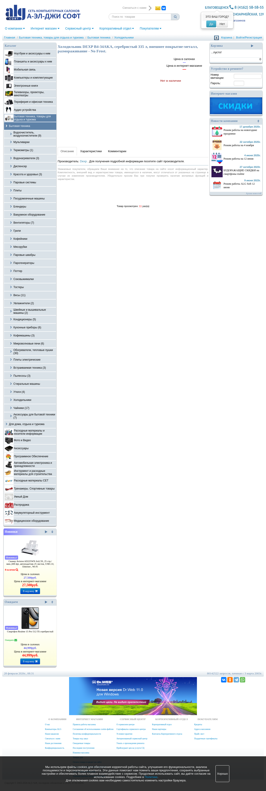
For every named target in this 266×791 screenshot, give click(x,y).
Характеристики (91, 151)
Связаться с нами (52, 739)
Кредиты (198, 724)
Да (211, 24)
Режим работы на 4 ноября (239, 145)
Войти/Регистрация (249, 37)
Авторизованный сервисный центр (131, 739)
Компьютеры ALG (53, 729)
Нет (222, 24)
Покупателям (150, 28)
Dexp (84, 161)
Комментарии (117, 151)
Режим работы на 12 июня (238, 158)
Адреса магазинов (202, 729)
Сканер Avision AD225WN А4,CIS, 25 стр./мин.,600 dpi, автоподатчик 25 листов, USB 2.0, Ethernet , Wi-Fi (30, 564)
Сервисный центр (79, 28)
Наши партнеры (159, 729)
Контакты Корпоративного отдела (167, 734)
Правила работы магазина (84, 724)
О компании (15, 28)
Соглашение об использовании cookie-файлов (93, 729)
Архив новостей (253, 193)
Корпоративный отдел (116, 28)
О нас (47, 724)
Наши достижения (53, 743)
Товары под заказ (80, 739)
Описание (67, 151)
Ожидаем (26, 602)
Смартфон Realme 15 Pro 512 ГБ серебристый (30, 631)
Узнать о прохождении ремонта (130, 743)
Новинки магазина (81, 753)
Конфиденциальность (54, 748)
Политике (151, 777)
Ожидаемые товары (81, 743)
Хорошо (222, 773)
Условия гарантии (124, 734)
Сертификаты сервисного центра (131, 729)
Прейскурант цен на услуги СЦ (130, 748)
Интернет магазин (45, 28)
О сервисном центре (125, 724)
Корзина (226, 37)
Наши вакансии (52, 734)
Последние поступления (83, 748)
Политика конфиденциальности (87, 734)
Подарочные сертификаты (205, 739)
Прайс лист (199, 734)
